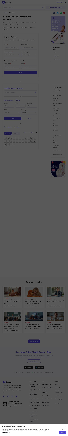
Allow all (63, 432)
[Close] (66, 426)
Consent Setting (6, 432)
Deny (63, 429)
